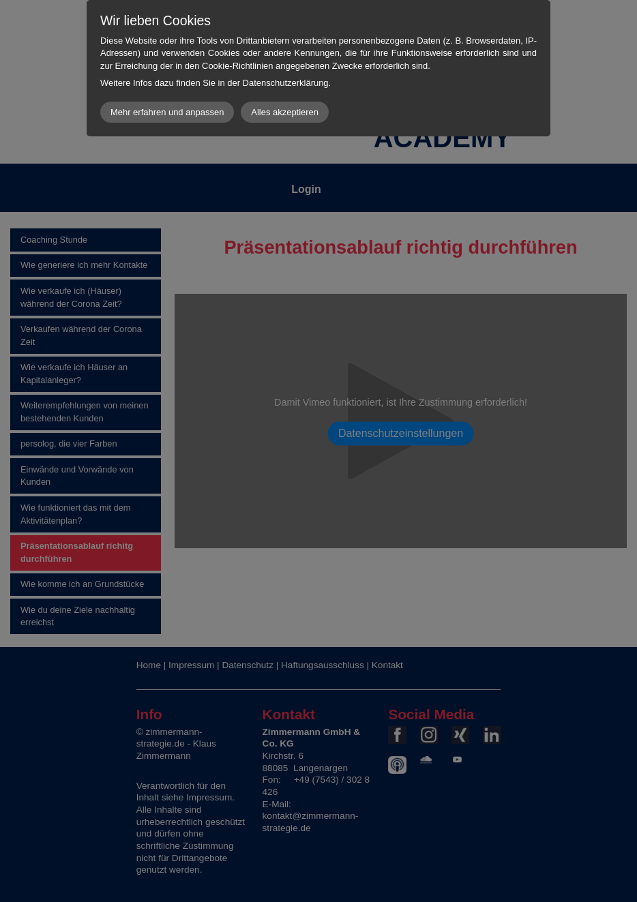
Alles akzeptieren (284, 112)
